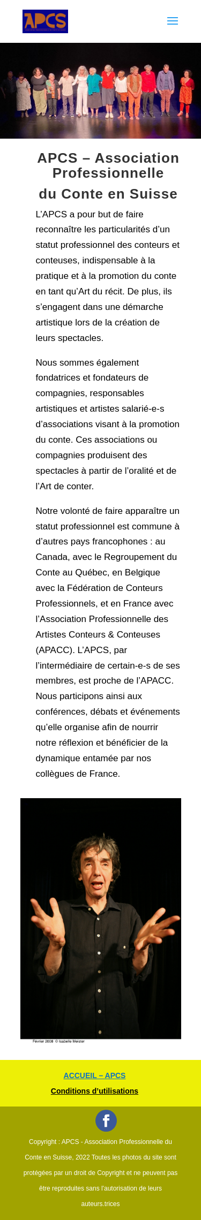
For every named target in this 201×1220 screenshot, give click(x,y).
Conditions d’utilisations (94, 1091)
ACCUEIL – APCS (95, 1075)
